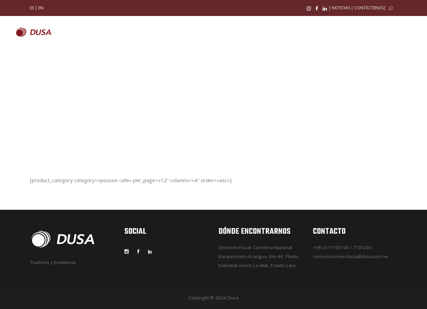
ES (32, 8)
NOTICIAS (341, 8)
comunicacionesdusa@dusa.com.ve (350, 256)
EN (40, 8)
